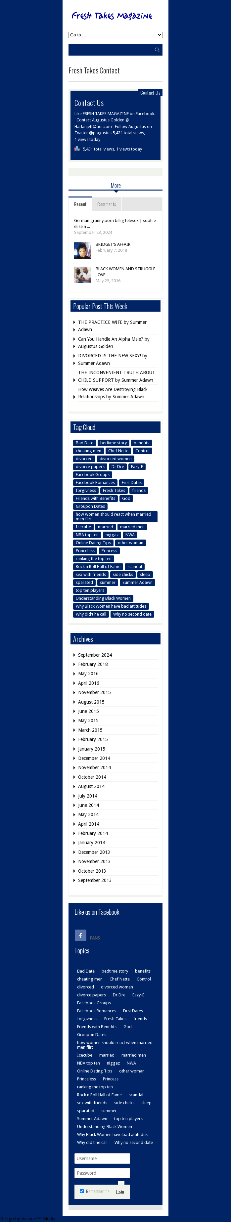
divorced (84, 458)
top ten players (90, 590)
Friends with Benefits (95, 498)
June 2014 (88, 805)
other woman (130, 542)
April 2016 (88, 683)
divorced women (116, 458)
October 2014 (92, 777)
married (105, 526)
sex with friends (91, 574)
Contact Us (150, 92)
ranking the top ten (94, 558)
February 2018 (93, 664)
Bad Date (84, 442)
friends (139, 490)
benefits (141, 442)
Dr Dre (118, 466)
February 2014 (93, 833)
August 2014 (91, 786)
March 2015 (90, 730)
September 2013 (95, 880)
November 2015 (94, 692)
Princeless (85, 550)
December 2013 (94, 852)
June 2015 (88, 711)
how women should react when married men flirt (113, 516)
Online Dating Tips (93, 542)
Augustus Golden (95, 346)
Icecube (83, 526)
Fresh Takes (114, 490)
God (126, 498)
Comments (106, 203)
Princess (109, 550)
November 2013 (94, 861)
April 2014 (88, 824)
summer (108, 582)
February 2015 (93, 739)
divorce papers (90, 466)
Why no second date (132, 614)
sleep (145, 574)
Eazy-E (137, 466)
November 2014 (94, 767)
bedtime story (113, 442)
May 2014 (88, 814)
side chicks (123, 574)
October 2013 (92, 871)
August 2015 (91, 702)
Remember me (95, 1191)
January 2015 (91, 749)
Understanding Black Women (103, 598)
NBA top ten (87, 534)
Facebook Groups (93, 474)
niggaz (112, 534)
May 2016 (88, 673)
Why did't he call (91, 614)
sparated (84, 582)
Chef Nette (118, 450)
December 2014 (94, 758)
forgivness (86, 490)
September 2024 (95, 655)
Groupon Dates (90, 506)
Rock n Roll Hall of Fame (98, 566)
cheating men (88, 450)
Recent (80, 203)
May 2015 (88, 720)
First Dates (132, 482)
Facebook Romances (95, 482)
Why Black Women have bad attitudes (111, 606)
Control (142, 450)
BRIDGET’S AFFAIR (113, 244)
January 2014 (91, 842)
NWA (130, 534)
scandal (134, 566)
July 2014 (87, 796)
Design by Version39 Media (27, 1218)
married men (132, 526)
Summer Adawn (94, 363)
